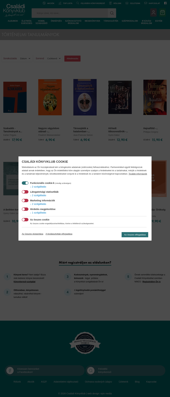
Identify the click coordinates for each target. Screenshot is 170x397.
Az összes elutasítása (32, 234)
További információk (138, 174)
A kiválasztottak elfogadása (59, 234)
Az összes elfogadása (135, 234)
